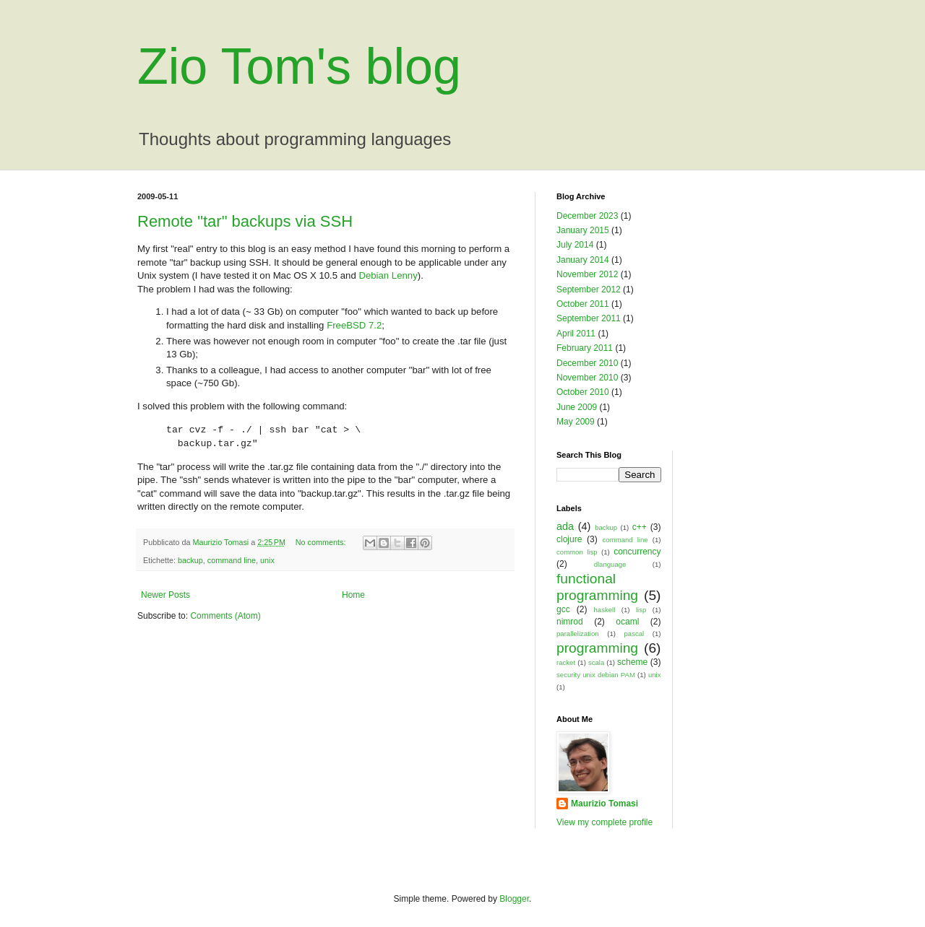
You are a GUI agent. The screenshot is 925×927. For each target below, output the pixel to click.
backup (190, 560)
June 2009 (576, 407)
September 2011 (588, 318)
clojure (569, 539)
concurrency (637, 552)
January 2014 (582, 260)
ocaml (627, 622)
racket (565, 662)
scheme (632, 662)
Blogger (514, 899)
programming (597, 648)
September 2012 (588, 289)
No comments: (322, 542)
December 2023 (587, 216)
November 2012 (587, 274)
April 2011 (575, 333)
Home (353, 595)
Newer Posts (165, 595)
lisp (641, 610)
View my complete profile (604, 822)
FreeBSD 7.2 (354, 325)
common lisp (577, 552)
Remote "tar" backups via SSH (245, 221)
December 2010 (587, 363)
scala (596, 662)
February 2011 (584, 348)
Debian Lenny (387, 275)
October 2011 (582, 304)
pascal (634, 633)
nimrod (569, 622)
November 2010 (587, 378)
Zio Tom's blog (299, 66)
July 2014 (574, 245)
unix (267, 560)
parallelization (577, 633)
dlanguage (610, 564)
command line (231, 560)
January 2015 (582, 230)
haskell (605, 610)
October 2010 (582, 392)
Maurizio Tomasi (604, 803)
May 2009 (575, 422)
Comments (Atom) (225, 616)
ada (565, 526)
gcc (563, 609)
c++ (639, 527)
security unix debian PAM (595, 675)
